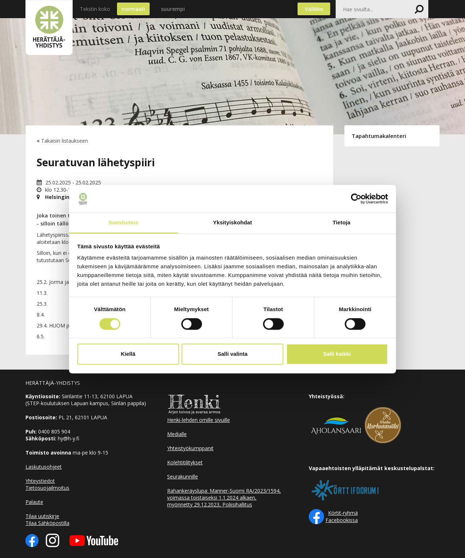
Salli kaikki (337, 354)
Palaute (34, 501)
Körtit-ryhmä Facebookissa (342, 516)
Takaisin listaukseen (64, 140)
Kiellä (128, 354)
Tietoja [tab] (342, 223)
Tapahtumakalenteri (379, 135)
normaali (133, 8)
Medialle (177, 434)
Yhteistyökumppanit (190, 448)
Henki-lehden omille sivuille (198, 419)
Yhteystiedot (40, 480)
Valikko (314, 8)
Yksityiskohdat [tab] (232, 223)
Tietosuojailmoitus (47, 487)
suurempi (173, 8)
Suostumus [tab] (124, 223)
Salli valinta (233, 354)
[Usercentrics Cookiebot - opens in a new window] (356, 198)
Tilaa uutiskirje (42, 516)
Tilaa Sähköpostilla (47, 523)
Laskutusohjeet (43, 466)
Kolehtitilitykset (185, 462)
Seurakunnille (182, 476)
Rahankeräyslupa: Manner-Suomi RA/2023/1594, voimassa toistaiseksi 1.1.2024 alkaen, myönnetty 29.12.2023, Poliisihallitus (224, 497)
